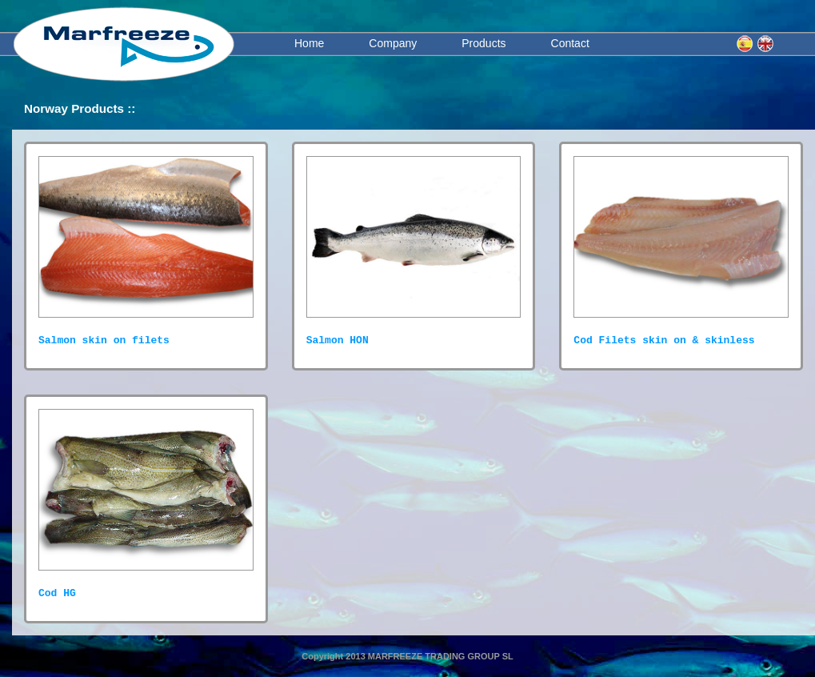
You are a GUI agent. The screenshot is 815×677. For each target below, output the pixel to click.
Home (309, 43)
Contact (570, 43)
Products (483, 43)
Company (393, 43)
